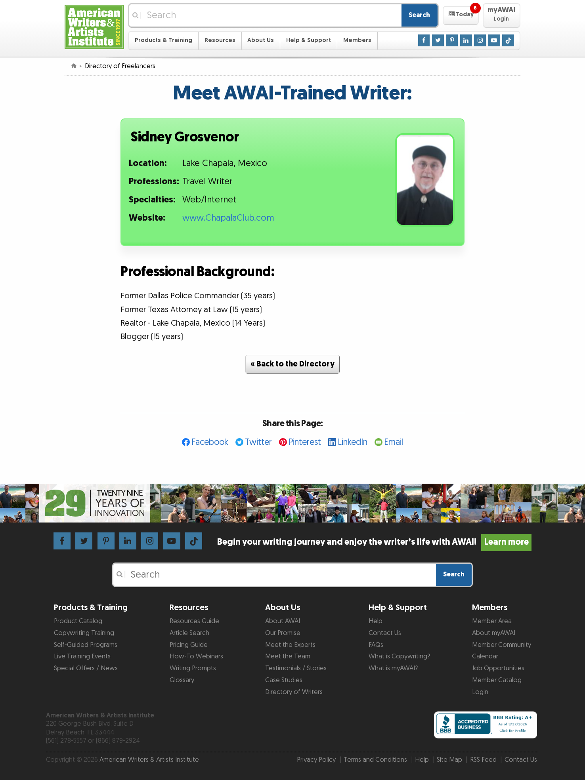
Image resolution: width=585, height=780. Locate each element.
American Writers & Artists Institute (149, 759)
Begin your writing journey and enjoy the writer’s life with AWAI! (374, 542)
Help (375, 621)
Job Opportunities (498, 668)
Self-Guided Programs (85, 645)
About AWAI (282, 621)
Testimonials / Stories (296, 668)
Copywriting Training (84, 633)
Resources (220, 40)
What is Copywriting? (399, 656)
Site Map (449, 759)
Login (480, 692)
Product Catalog (78, 621)
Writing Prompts (193, 668)
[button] (461, 15)
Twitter (258, 442)
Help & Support (308, 40)
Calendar (485, 656)
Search (419, 15)
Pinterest (305, 442)
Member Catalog (497, 680)
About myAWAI (493, 633)
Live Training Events (82, 656)
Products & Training (163, 40)
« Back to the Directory (292, 364)
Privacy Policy (316, 759)
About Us (260, 40)
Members (357, 40)
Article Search (189, 633)
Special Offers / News (86, 668)
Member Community (501, 645)
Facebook (209, 442)
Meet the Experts (290, 645)
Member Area (492, 621)
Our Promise (282, 633)
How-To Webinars (196, 656)
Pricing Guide (189, 645)
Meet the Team (287, 656)
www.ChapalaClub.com (228, 218)
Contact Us (385, 633)
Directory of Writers (294, 692)
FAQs (376, 645)
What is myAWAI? (393, 668)
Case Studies (283, 680)
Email (393, 442)
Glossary (182, 680)
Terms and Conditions (375, 759)
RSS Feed (483, 759)
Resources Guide (194, 621)
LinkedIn (352, 442)
